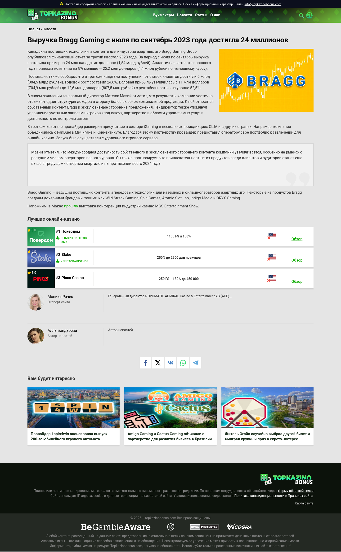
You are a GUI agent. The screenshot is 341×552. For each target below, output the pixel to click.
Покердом (71, 231)
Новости (184, 15)
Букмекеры (163, 15)
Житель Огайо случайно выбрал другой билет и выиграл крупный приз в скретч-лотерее (266, 437)
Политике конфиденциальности (259, 496)
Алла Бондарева (62, 330)
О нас (215, 15)
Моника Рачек (60, 296)
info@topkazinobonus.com (263, 4)
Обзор (297, 239)
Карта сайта (304, 504)
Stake (66, 254)
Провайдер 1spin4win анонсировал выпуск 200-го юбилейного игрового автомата (69, 437)
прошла (71, 206)
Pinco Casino (73, 278)
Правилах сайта (300, 496)
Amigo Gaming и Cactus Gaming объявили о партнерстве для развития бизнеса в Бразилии (170, 437)
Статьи (201, 15)
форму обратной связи (296, 491)
